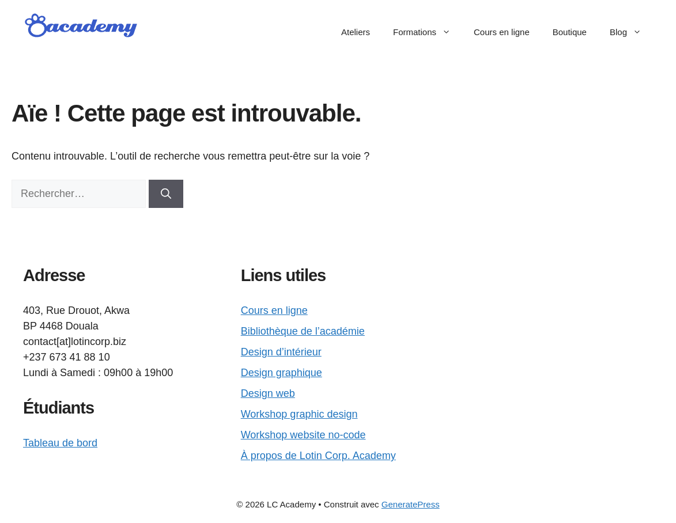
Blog (631, 32)
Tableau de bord (60, 443)
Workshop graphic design (299, 414)
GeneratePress (411, 504)
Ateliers (355, 32)
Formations (427, 32)
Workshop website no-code (303, 435)
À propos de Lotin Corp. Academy (318, 455)
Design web (268, 393)
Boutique (570, 32)
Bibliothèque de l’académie (303, 331)
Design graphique (281, 372)
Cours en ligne (502, 32)
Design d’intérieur (281, 352)
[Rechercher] (166, 194)
